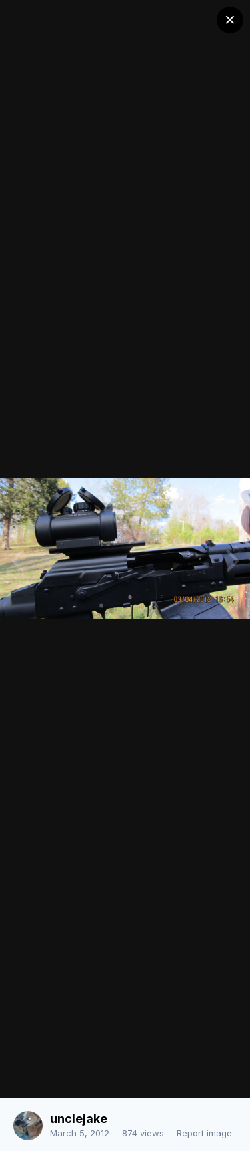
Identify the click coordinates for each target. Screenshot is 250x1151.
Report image (204, 1133)
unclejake (78, 1119)
